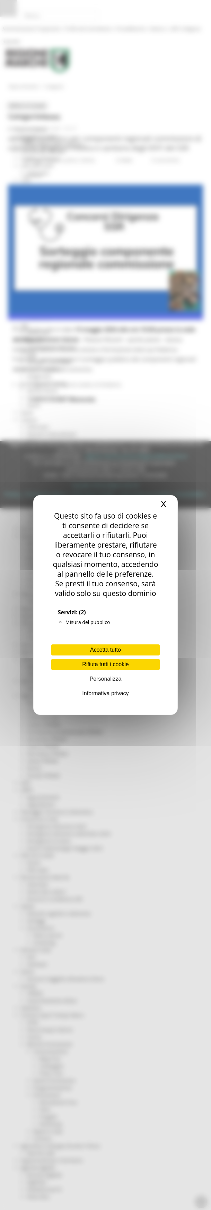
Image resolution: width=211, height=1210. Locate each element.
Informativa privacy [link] (105, 693)
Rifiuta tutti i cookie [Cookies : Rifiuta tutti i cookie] (105, 664)
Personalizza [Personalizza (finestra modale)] (106, 679)
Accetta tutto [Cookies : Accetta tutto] (105, 650)
